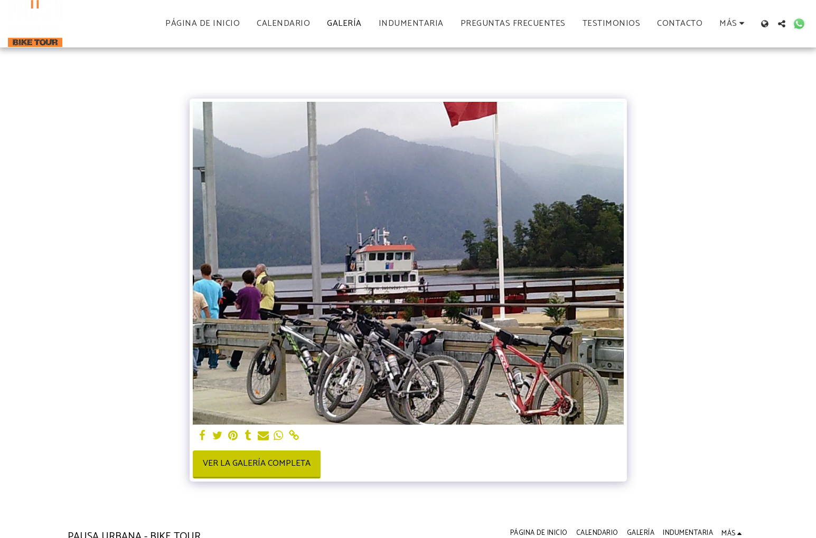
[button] (782, 24)
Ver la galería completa (257, 463)
